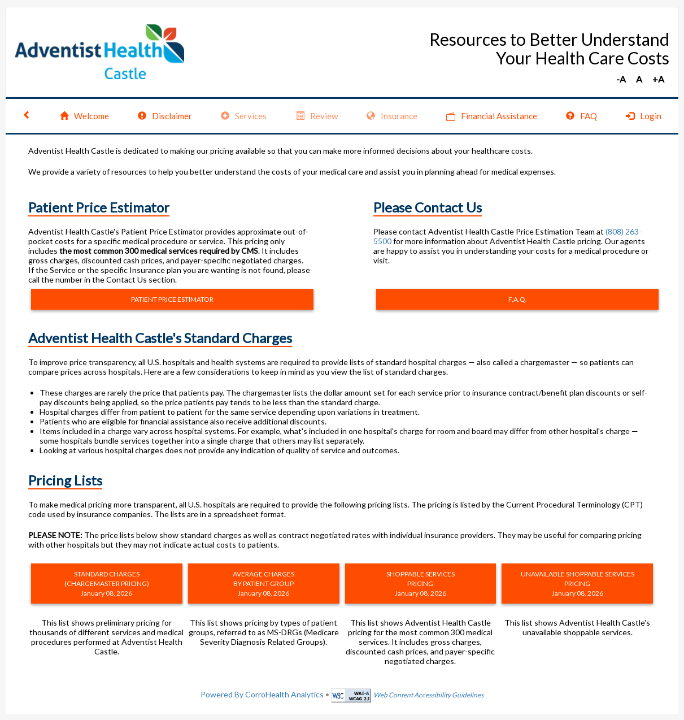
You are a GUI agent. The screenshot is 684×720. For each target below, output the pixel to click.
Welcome (84, 116)
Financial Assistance (491, 116)
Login (643, 116)
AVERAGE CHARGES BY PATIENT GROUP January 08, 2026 (263, 583)
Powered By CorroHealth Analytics (262, 694)
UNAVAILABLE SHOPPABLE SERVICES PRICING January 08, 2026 (577, 583)
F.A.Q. (517, 299)
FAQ (581, 116)
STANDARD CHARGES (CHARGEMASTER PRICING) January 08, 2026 (106, 583)
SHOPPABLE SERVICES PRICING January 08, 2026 (420, 583)
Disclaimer (165, 116)
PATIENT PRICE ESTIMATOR (172, 299)
